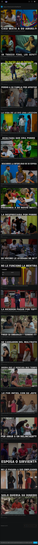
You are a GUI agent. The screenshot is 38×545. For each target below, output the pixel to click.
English (3, 272)
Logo (3, 274)
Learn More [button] (31, 542)
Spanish (12, 272)
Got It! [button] (35, 542)
